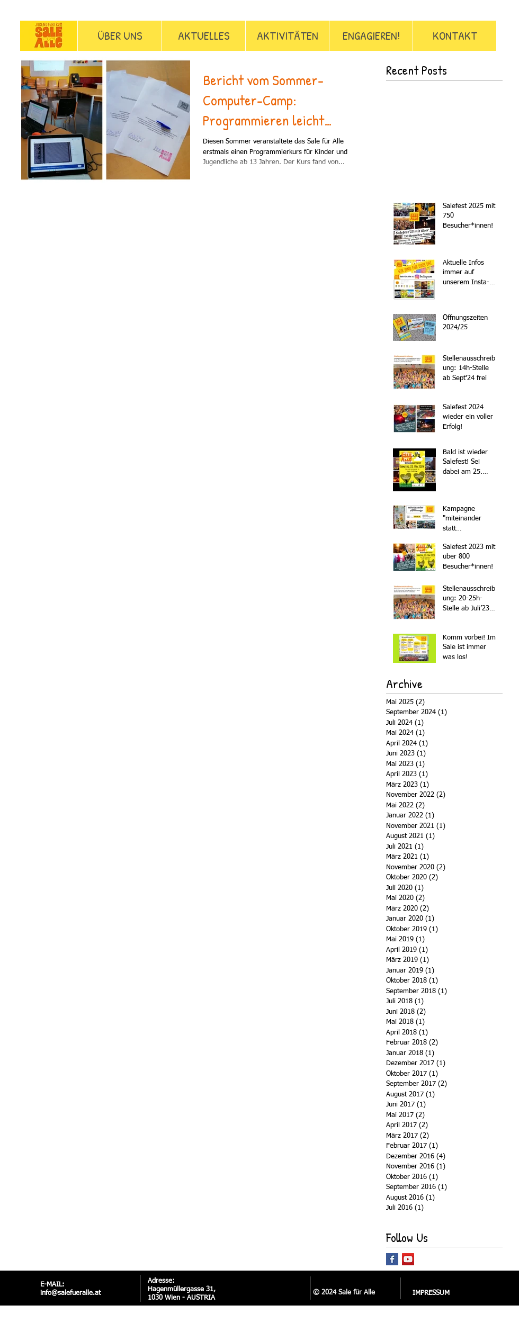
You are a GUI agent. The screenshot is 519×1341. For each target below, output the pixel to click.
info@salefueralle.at (70, 1293)
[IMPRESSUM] (431, 1293)
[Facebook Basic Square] (392, 1259)
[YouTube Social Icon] (408, 1259)
